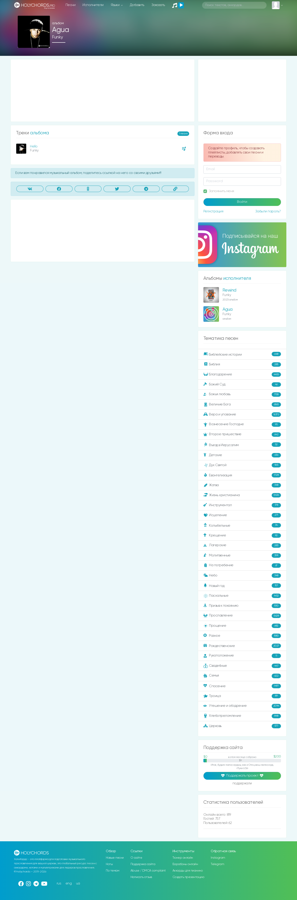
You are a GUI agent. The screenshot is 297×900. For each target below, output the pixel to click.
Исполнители (93, 5)
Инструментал (242, 505)
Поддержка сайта (142, 864)
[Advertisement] (103, 90)
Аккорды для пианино (188, 870)
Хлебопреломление (242, 716)
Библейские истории (242, 354)
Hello (34, 146)
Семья (242, 676)
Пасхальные (242, 596)
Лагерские (242, 545)
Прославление (242, 616)
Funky (57, 37)
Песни (71, 5)
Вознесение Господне (242, 424)
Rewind (229, 290)
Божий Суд (242, 384)
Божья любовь (242, 394)
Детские (242, 455)
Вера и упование (242, 414)
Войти (242, 202)
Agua (228, 309)
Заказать (158, 5)
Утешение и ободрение (242, 706)
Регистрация (213, 211)
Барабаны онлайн (185, 864)
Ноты (109, 864)
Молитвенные (242, 555)
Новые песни (115, 857)
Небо (242, 575)
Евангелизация (242, 475)
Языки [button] (115, 5)
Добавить (137, 5)
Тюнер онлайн (183, 857)
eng (69, 883)
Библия (242, 364)
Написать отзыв (141, 877)
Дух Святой (242, 465)
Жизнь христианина (242, 495)
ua (78, 883)
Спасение (242, 686)
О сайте (136, 857)
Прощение (242, 626)
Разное (242, 636)
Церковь (242, 726)
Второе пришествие (242, 434)
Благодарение (242, 374)
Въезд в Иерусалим (242, 444)
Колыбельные (242, 525)
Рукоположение (242, 656)
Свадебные (242, 666)
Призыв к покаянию (242, 606)
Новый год (242, 585)
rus (59, 883)
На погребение (242, 565)
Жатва (242, 485)
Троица (242, 696)
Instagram (218, 857)
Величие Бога (242, 404)
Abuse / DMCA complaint (148, 870)
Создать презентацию (188, 877)
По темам (112, 870)
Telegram (217, 864)
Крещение (242, 535)
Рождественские (242, 646)
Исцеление (242, 515)
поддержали (242, 784)
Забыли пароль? (268, 211)
